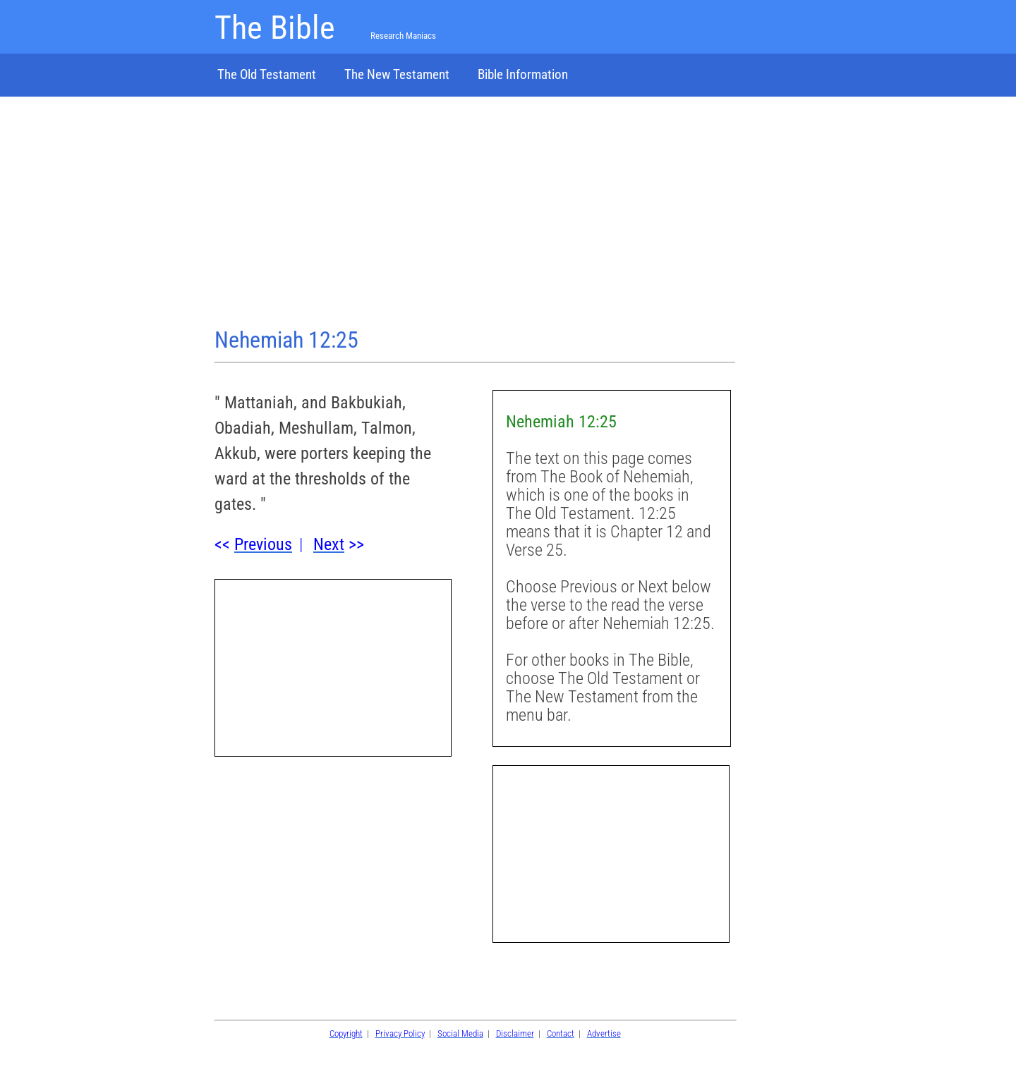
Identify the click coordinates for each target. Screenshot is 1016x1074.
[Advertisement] (474, 213)
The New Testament (396, 74)
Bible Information (523, 74)
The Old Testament (266, 74)
